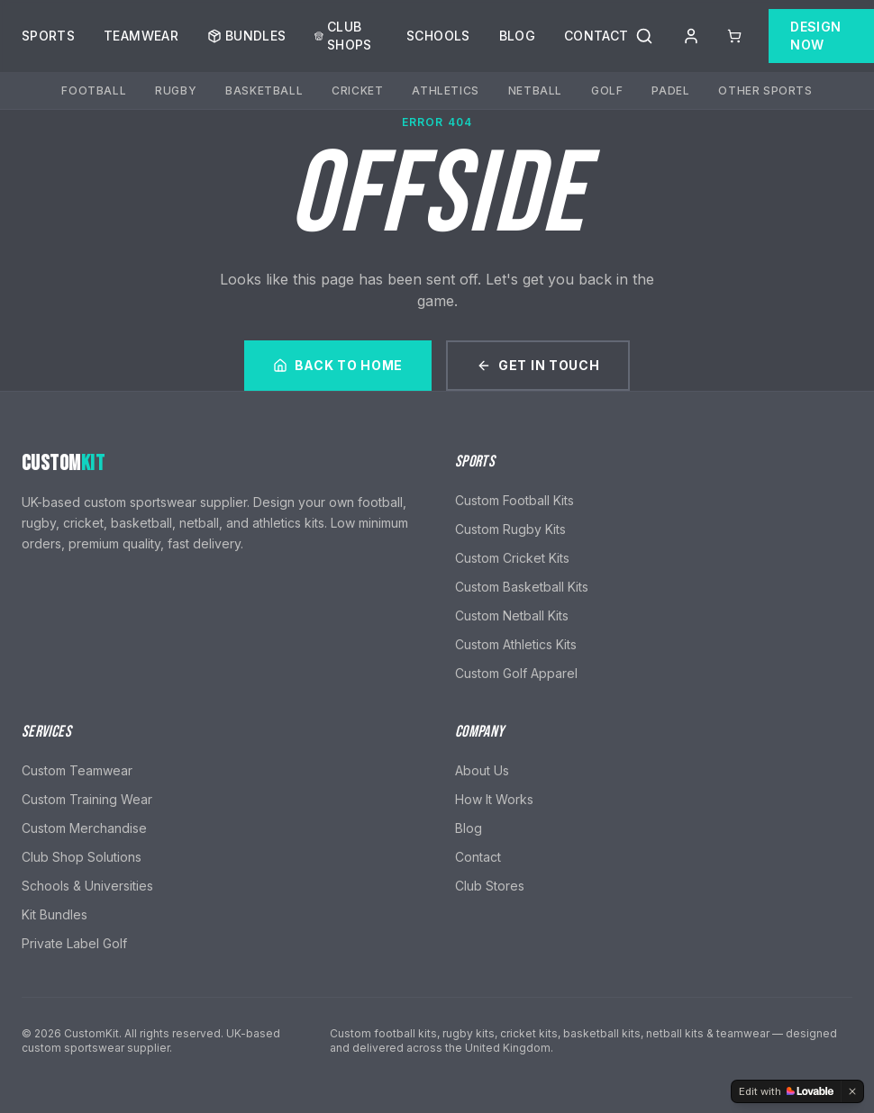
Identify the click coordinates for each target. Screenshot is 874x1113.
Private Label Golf (74, 943)
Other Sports (765, 88)
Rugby (175, 88)
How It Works (494, 799)
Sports (48, 33)
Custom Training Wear (87, 799)
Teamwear (141, 33)
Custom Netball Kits (512, 615)
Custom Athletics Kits (516, 644)
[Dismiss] (852, 1091)
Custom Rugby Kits (510, 529)
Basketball (264, 88)
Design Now (815, 33)
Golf (607, 88)
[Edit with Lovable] (786, 1091)
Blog (517, 33)
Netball (535, 88)
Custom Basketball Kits (521, 586)
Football (93, 88)
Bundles (246, 33)
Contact (596, 33)
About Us (482, 770)
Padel (670, 88)
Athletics (445, 88)
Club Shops (342, 33)
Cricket (357, 88)
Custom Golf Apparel (516, 673)
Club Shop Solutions (81, 856)
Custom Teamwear (77, 770)
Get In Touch (538, 365)
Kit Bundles (54, 914)
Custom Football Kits (514, 500)
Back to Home (338, 365)
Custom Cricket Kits (512, 558)
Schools (437, 33)
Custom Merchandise (84, 828)
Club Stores (489, 885)
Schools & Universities (87, 885)
